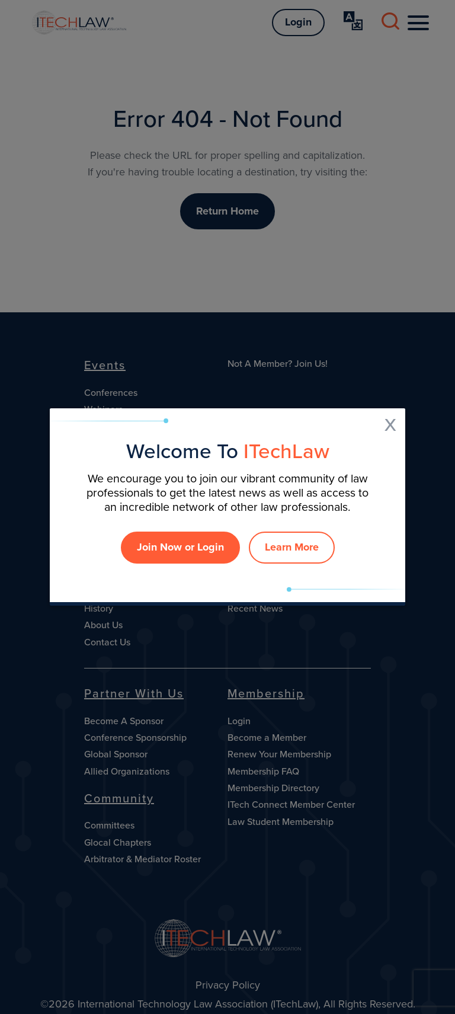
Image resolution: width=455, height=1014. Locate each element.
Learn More (292, 547)
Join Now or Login (180, 547)
